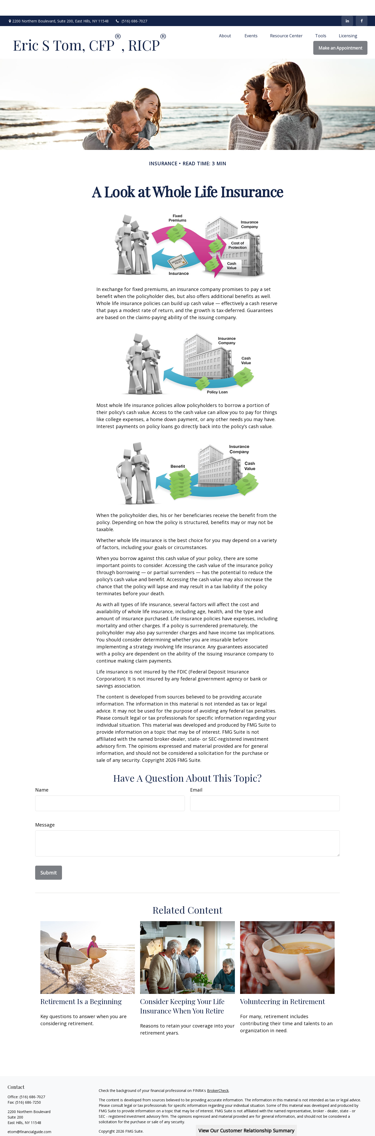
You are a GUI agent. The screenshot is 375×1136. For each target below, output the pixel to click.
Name (41, 774)
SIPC (342, 1124)
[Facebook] (361, 5)
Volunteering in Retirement (282, 985)
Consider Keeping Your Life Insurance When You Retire (182, 990)
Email (196, 774)
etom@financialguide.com (29, 1116)
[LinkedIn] (347, 5)
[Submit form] (48, 857)
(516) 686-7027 (131, 5)
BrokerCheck (218, 1074)
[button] (225, 19)
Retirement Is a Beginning (81, 985)
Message (45, 809)
